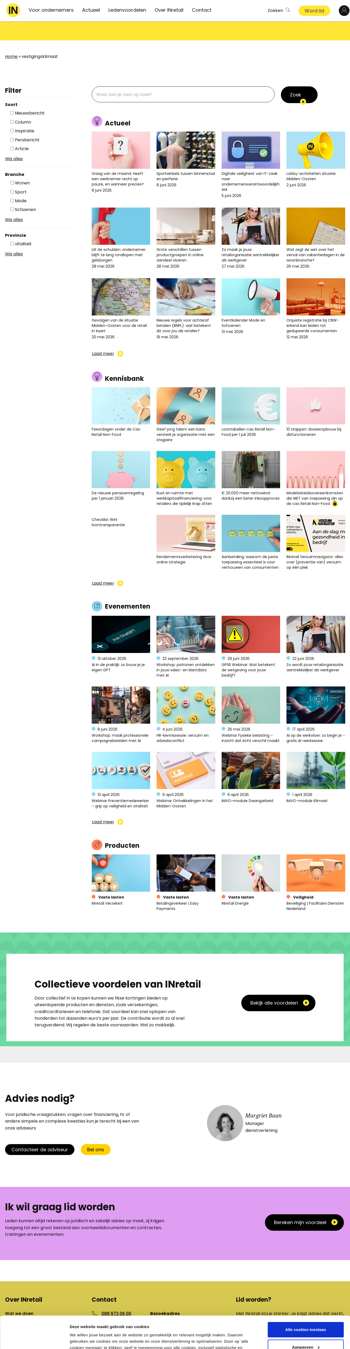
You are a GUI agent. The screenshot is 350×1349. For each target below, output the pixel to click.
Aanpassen (306, 1316)
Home (11, 37)
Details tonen (82, 1338)
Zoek (295, 75)
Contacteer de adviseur (39, 1130)
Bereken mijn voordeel (300, 1203)
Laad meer (103, 334)
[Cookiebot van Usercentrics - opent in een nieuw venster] (34, 1339)
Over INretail (169, 10)
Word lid (314, 10)
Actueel (91, 10)
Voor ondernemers (51, 10)
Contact (202, 10)
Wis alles (14, 140)
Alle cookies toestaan (305, 1299)
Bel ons (95, 1130)
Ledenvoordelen (127, 10)
